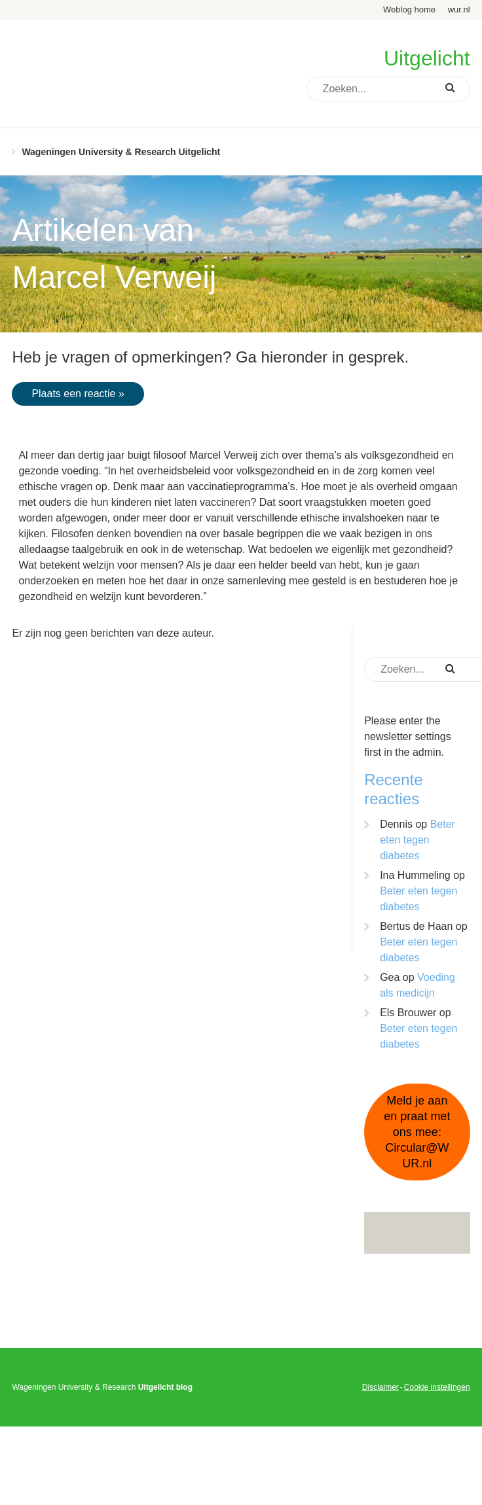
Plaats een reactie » (77, 393)
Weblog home (409, 9)
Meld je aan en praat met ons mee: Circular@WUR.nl (417, 1132)
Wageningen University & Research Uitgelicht (121, 152)
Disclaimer (380, 1387)
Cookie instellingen (437, 1387)
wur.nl (459, 9)
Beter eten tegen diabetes (417, 840)
